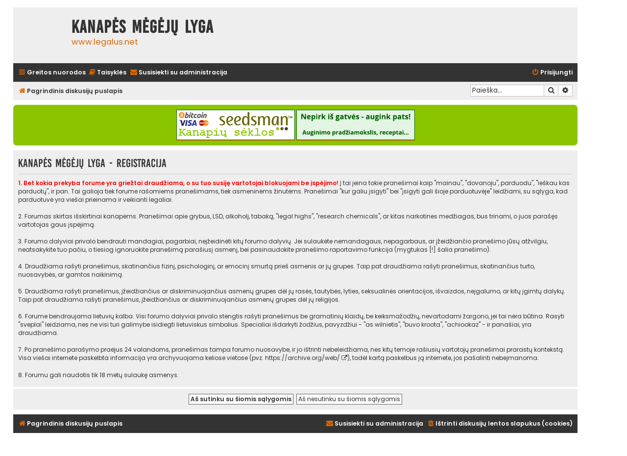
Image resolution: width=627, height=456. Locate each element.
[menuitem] (107, 72)
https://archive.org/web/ (302, 358)
